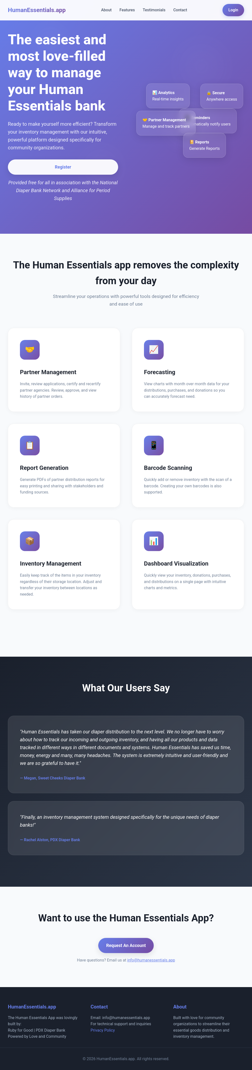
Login (233, 10)
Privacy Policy (103, 1030)
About (106, 10)
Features (127, 10)
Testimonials (154, 10)
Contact (180, 10)
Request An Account (126, 945)
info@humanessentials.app (151, 960)
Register (63, 167)
